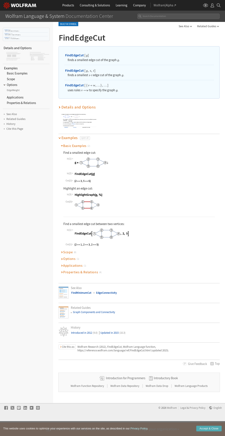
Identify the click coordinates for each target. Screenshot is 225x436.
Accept (208, 428)
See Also (184, 26)
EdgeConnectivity (106, 293)
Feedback (197, 364)
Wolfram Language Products (191, 399)
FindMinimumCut (81, 293)
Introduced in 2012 (84, 333)
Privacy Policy (138, 428)
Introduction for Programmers (125, 392)
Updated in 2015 (112, 333)
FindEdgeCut (6, 29)
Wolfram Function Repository (88, 399)
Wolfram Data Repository (125, 399)
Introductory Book (166, 392)
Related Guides (206, 26)
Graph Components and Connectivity (94, 312)
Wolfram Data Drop (157, 399)
